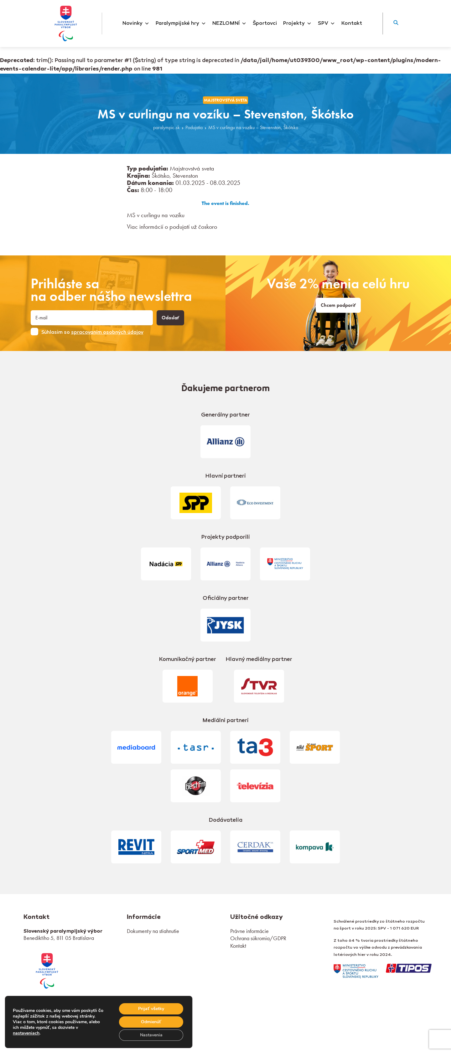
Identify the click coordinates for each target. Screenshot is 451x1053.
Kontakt (351, 23)
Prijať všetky (151, 1009)
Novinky (135, 23)
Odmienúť (151, 1022)
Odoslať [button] (170, 318)
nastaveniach (26, 1033)
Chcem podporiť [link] (338, 305)
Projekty (297, 23)
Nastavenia (151, 1035)
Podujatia (194, 127)
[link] (46, 969)
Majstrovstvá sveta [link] (225, 100)
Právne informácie (249, 931)
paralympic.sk (166, 127)
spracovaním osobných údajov (107, 332)
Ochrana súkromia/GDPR (258, 938)
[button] (396, 23)
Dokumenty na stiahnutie (153, 931)
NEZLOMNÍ (229, 23)
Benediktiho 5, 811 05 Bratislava (58, 937)
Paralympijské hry (181, 23)
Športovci (265, 23)
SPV (326, 23)
